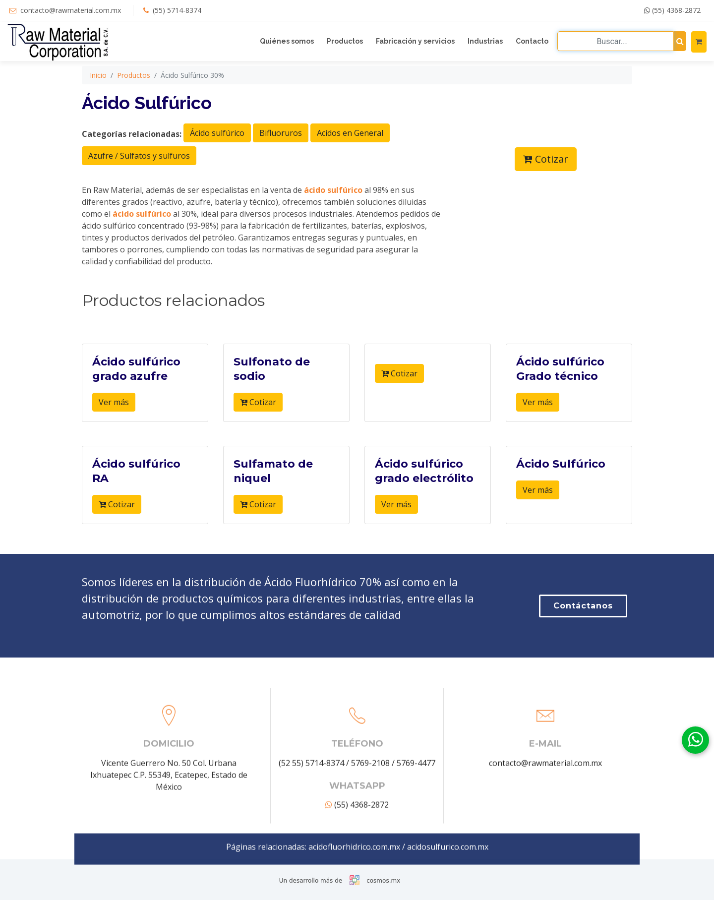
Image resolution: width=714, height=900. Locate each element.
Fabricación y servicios (415, 41)
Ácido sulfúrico (217, 151)
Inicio (98, 94)
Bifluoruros (280, 151)
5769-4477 (416, 837)
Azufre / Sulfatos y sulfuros (139, 174)
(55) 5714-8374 (177, 10)
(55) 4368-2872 (672, 10)
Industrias (485, 41)
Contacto (532, 41)
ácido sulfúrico (333, 208)
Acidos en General (350, 151)
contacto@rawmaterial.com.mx (70, 10)
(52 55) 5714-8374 (311, 837)
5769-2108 (370, 837)
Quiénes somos (287, 41)
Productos (345, 41)
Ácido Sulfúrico (560, 483)
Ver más (114, 421)
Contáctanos (583, 641)
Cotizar (545, 177)
